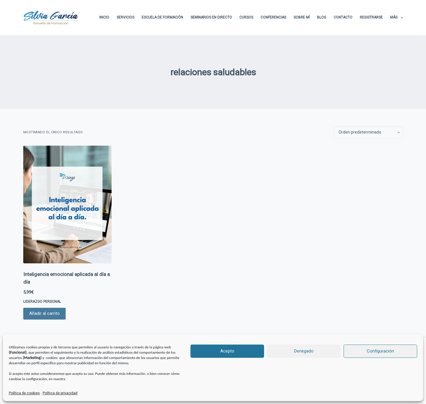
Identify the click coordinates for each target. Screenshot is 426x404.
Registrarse (371, 17)
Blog (321, 17)
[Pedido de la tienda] (368, 132)
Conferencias (273, 17)
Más (396, 17)
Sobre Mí (302, 17)
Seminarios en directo (211, 17)
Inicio (104, 17)
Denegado (304, 351)
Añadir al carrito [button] (44, 313)
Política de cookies (24, 393)
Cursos (246, 17)
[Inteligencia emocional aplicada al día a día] (67, 204)
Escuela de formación (162, 17)
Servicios (125, 17)
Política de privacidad (60, 393)
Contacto (343, 17)
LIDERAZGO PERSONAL (42, 302)
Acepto (227, 351)
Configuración (380, 351)
